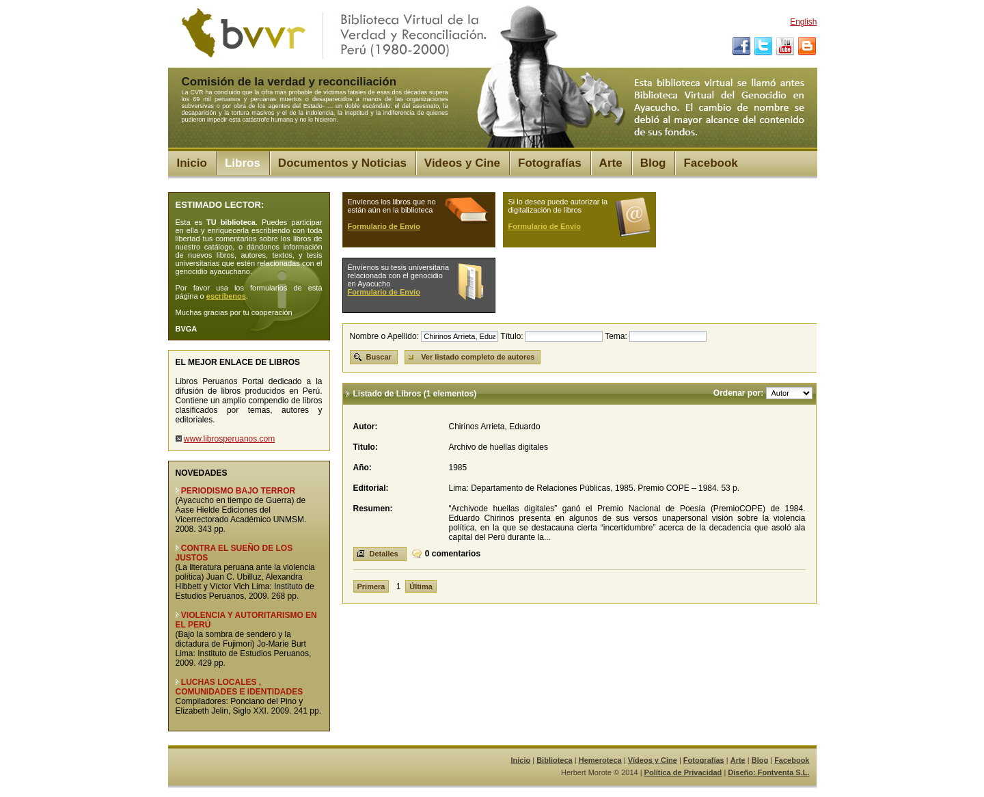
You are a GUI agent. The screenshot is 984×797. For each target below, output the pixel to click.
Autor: (365, 426)
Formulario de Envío (384, 226)
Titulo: (365, 447)
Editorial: (371, 488)
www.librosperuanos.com (229, 439)
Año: (362, 467)
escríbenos (226, 296)
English (803, 22)
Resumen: (373, 508)
